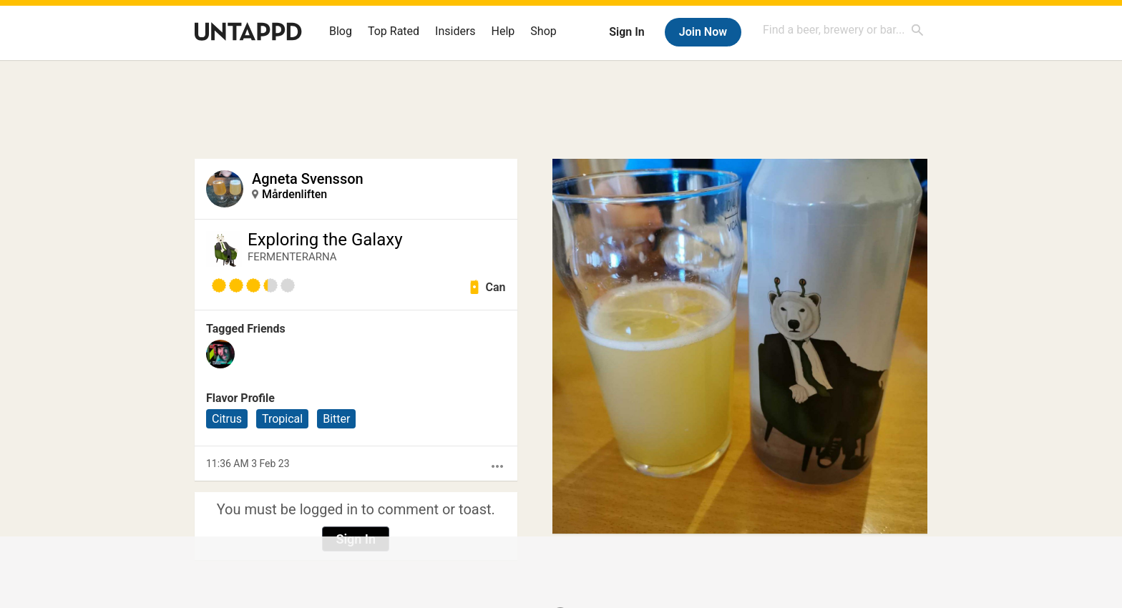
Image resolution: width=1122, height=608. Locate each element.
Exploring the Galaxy (325, 239)
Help (503, 31)
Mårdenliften (294, 194)
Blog (340, 31)
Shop (543, 31)
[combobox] (843, 29)
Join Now (703, 32)
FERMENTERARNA (292, 256)
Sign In (626, 32)
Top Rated (393, 31)
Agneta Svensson (308, 178)
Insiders (455, 31)
